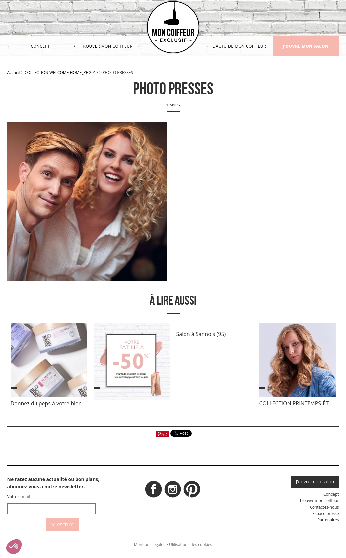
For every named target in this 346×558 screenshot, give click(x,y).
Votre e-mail (18, 496)
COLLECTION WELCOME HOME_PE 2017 (61, 72)
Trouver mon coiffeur (106, 46)
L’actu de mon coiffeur (239, 46)
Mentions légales (149, 544)
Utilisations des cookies (190, 544)
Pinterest (192, 491)
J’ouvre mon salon (306, 46)
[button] (14, 547)
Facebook (153, 491)
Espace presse (325, 513)
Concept (40, 46)
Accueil (13, 72)
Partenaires (328, 520)
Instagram (172, 491)
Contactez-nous (324, 507)
